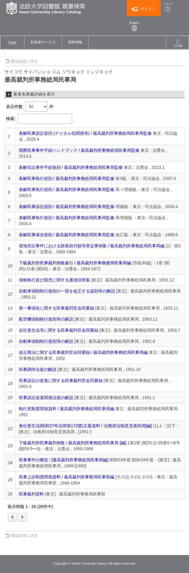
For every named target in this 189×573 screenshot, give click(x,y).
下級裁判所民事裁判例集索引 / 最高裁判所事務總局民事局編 (75, 262)
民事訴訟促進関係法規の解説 (46, 397)
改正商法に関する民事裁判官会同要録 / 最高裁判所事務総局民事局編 (83, 352)
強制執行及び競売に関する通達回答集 (54, 280)
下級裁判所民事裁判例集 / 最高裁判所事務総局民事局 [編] (72, 442)
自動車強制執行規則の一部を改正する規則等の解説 (67, 291)
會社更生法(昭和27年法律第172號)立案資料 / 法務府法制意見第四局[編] (85, 425)
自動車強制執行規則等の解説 (46, 341)
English (134, 26)
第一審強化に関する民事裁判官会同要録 (56, 308)
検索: (39, 119)
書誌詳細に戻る (21, 61)
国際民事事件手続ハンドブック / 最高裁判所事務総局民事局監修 (79, 150)
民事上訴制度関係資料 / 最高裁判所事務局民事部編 (67, 477)
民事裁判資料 (31, 494)
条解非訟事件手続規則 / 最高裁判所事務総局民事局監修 (71, 167)
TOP (12, 43)
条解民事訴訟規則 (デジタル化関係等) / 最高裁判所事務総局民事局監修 (85, 133)
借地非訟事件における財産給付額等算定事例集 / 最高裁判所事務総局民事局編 (92, 245)
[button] (43, 42)
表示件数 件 (30, 106)
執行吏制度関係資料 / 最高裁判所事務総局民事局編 (67, 408)
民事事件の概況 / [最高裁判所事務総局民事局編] (63, 459)
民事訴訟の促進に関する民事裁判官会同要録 (61, 380)
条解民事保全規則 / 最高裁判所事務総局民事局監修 (67, 234)
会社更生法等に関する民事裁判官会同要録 (58, 330)
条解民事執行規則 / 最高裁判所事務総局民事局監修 (67, 178)
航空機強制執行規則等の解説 (46, 319)
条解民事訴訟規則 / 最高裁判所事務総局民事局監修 (67, 206)
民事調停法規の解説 (38, 369)
